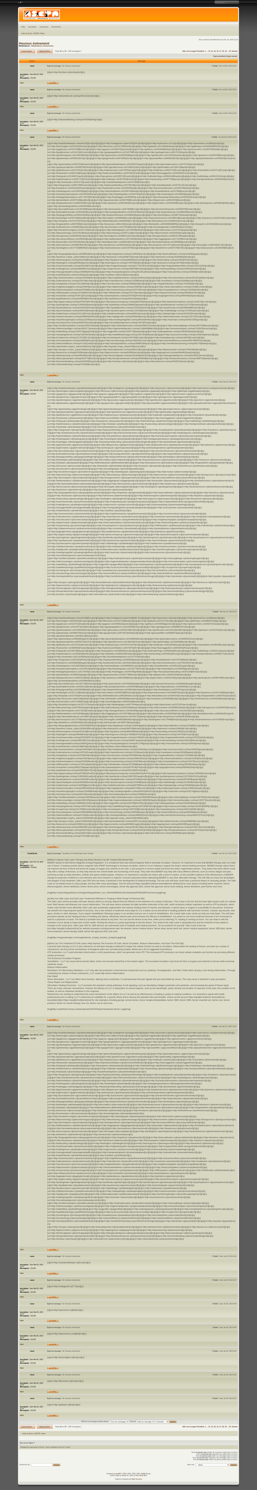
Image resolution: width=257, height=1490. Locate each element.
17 (220, 51)
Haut (22, 83)
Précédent (200, 51)
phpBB (118, 1474)
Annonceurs (48, 46)
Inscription (32, 27)
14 (212, 51)
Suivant (234, 51)
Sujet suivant (232, 56)
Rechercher (56, 27)
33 (230, 51)
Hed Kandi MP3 (141, 1475)
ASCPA (36, 33)
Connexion (44, 27)
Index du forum (26, 33)
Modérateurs (36, 46)
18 (223, 51)
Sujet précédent (219, 56)
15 (215, 51)
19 (226, 51)
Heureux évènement (34, 43)
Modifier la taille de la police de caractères (20, 2)
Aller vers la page (189, 51)
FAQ (23, 27)
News (42, 33)
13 (209, 51)
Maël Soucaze (136, 1479)
